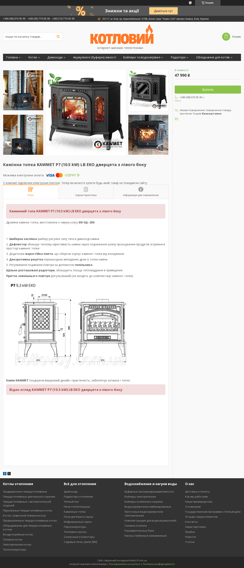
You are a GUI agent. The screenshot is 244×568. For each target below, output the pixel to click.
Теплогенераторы (14, 549)
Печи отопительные (77, 506)
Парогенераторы (75, 527)
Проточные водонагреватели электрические (144, 513)
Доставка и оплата (197, 491)
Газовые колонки (136, 525)
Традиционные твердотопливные (25, 491)
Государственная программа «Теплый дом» (213, 511)
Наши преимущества (198, 501)
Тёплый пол (71, 501)
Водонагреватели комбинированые (148, 506)
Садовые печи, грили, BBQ (80, 542)
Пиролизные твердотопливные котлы (27, 510)
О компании (193, 506)
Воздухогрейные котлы (18, 534)
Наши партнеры (195, 527)
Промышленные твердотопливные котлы (30, 520)
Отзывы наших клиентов (201, 516)
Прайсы (190, 532)
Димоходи (55, 57)
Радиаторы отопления (78, 496)
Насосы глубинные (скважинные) (145, 535)
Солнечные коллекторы (79, 537)
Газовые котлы (12, 539)
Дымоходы (71, 491)
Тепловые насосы (75, 532)
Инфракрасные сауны (78, 522)
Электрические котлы (17, 544)
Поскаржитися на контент (124, 564)
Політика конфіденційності (159, 564)
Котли (32, 57)
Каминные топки (75, 511)
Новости (190, 537)
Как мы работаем (196, 496)
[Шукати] (58, 37)
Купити (207, 90)
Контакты (191, 522)
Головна (12, 57)
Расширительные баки (139, 530)
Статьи (189, 542)
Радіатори (178, 57)
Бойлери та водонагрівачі (141, 57)
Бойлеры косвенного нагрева (144, 501)
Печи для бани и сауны (78, 516)
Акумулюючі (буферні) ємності (94, 57)
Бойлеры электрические (140, 496)
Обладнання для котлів (213, 57)
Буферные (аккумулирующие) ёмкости (149, 491)
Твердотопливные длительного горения (29, 496)
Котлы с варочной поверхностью (24, 515)
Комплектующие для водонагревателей (150, 520)
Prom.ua (142, 560)
